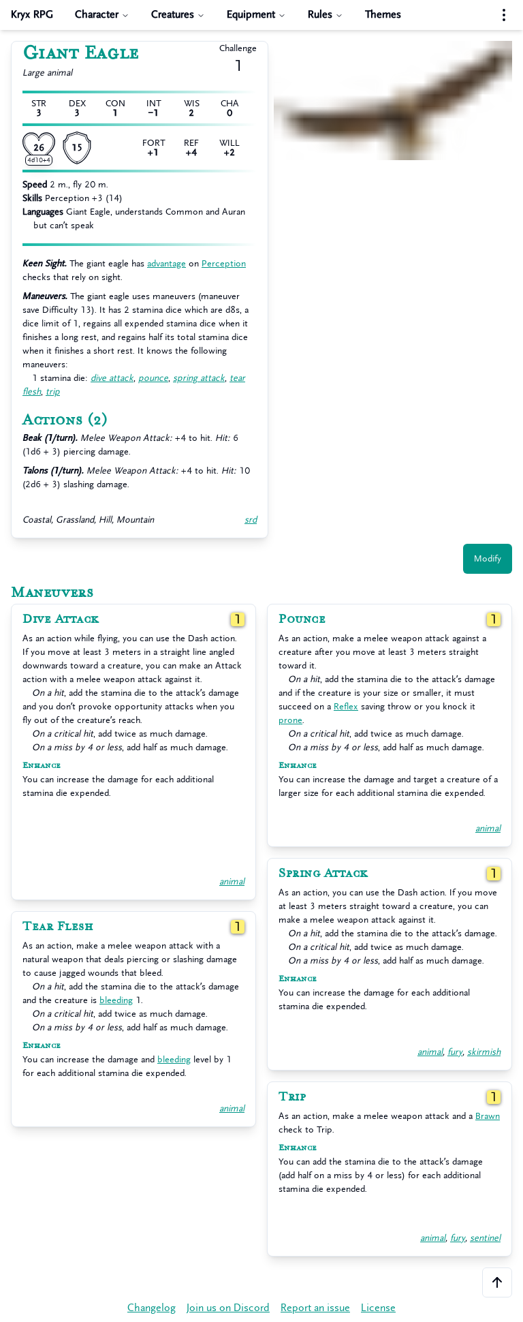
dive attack (112, 377)
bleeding (116, 1000)
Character (102, 15)
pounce (153, 377)
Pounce (302, 619)
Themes (383, 15)
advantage (166, 263)
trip (53, 391)
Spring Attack (323, 873)
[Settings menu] (504, 15)
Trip (292, 1097)
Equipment (256, 15)
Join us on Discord (228, 1308)
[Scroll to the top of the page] (497, 1282)
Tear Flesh (57, 926)
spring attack (199, 377)
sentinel (485, 1237)
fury (454, 1051)
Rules (325, 15)
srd (250, 519)
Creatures (178, 15)
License (378, 1308)
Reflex (346, 706)
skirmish (484, 1051)
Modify (487, 558)
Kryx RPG (32, 15)
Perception (224, 263)
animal (231, 881)
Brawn (487, 1115)
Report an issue (315, 1308)
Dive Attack (60, 619)
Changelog (151, 1308)
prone (290, 720)
